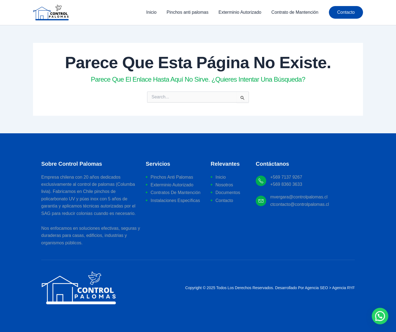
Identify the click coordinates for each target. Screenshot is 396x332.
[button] (346, 12)
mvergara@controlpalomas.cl (299, 197)
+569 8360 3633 (286, 184)
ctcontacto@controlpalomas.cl (299, 204)
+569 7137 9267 (286, 177)
